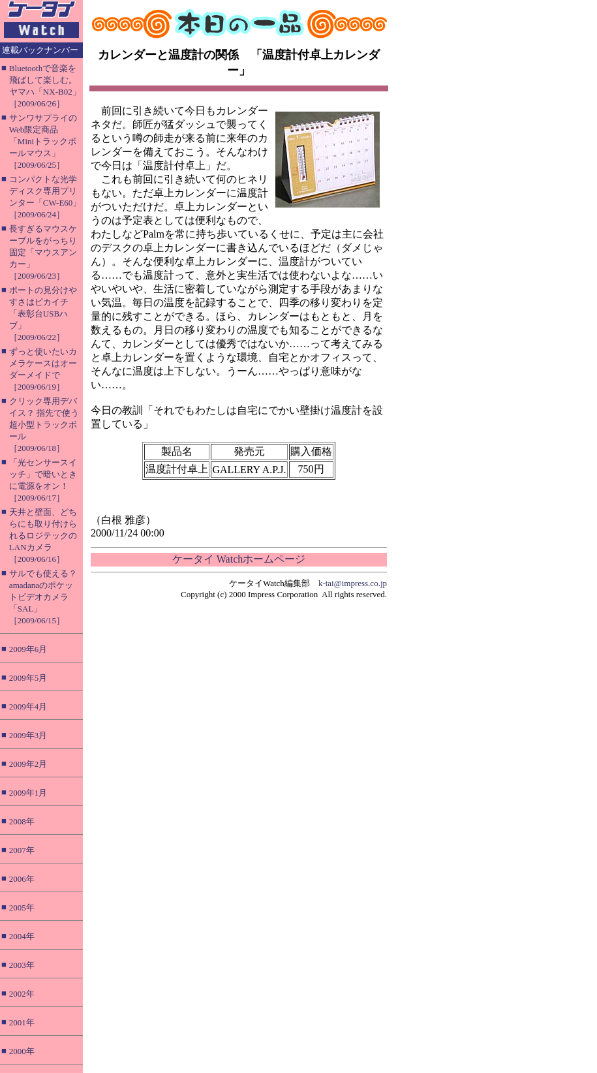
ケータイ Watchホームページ (238, 559)
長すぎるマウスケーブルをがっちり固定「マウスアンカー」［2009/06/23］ (43, 252)
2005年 (22, 907)
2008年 (22, 821)
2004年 (22, 936)
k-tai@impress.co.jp (352, 583)
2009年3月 (28, 735)
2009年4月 (28, 706)
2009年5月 (28, 678)
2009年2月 (28, 764)
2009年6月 (28, 649)
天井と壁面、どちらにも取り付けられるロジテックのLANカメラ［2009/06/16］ (43, 535)
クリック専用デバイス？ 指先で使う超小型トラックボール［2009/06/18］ (44, 424)
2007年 (22, 850)
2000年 (22, 1051)
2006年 (22, 879)
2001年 (22, 1022)
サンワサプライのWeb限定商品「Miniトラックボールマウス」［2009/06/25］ (43, 141)
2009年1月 (28, 793)
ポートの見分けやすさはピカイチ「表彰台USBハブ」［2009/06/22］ (43, 313)
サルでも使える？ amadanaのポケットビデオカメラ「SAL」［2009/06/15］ (43, 596)
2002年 (22, 994)
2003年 (22, 965)
